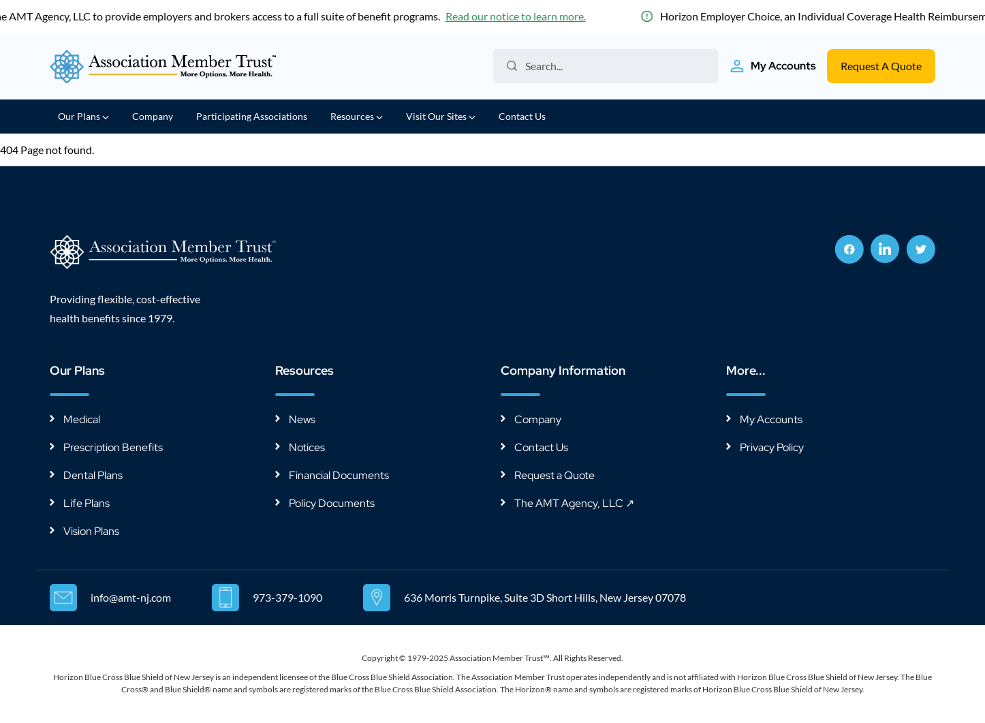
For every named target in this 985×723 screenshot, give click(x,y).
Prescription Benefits (113, 447)
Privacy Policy (772, 447)
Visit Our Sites (440, 116)
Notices (307, 447)
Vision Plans (91, 531)
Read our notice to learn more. (518, 16)
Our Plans (83, 116)
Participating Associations (251, 116)
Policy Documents (332, 503)
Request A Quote (881, 65)
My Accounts (771, 419)
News (302, 419)
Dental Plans (93, 475)
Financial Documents (339, 475)
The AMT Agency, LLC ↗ (574, 503)
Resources (356, 116)
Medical (81, 419)
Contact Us (522, 116)
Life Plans (86, 503)
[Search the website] (610, 66)
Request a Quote (554, 475)
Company (152, 116)
